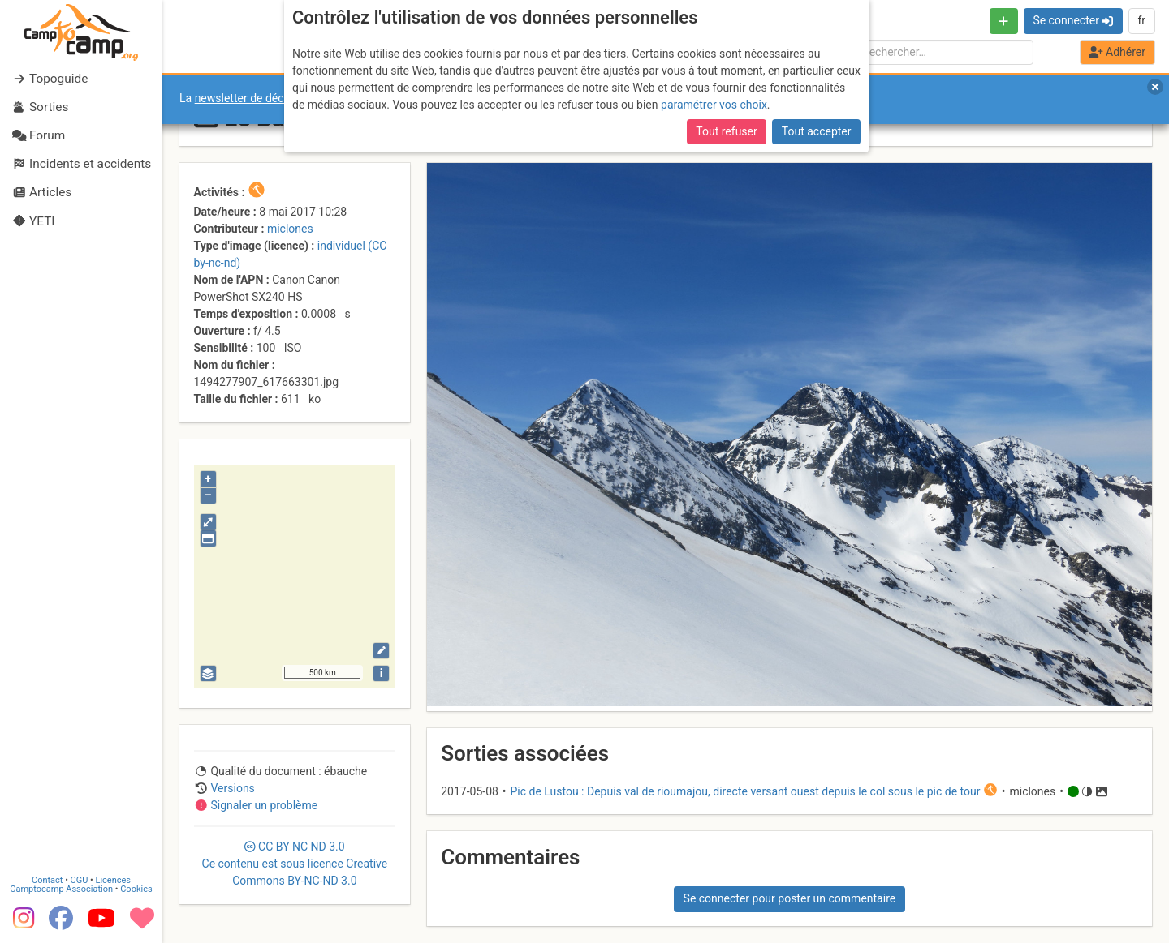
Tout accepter (817, 131)
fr (1141, 20)
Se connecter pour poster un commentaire (790, 898)
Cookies (136, 889)
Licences (113, 880)
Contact (47, 880)
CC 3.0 (295, 863)
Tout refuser (726, 131)
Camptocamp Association (61, 889)
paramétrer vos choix (714, 104)
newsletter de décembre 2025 (270, 98)
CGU (79, 880)
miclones (290, 228)
